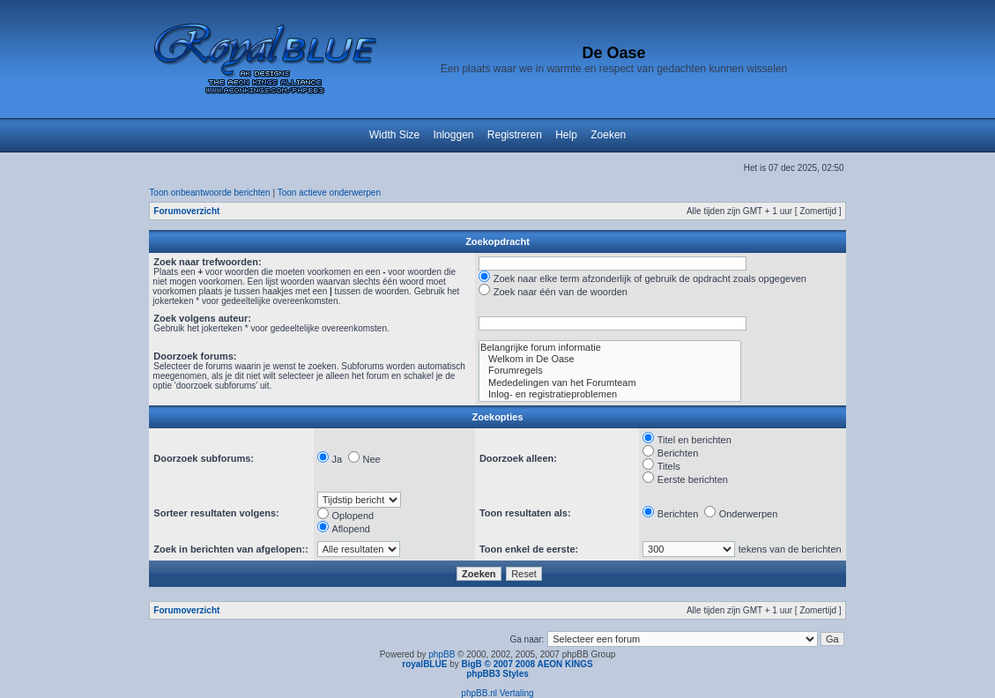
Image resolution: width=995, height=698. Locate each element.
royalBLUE (424, 664)
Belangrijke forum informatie (609, 347)
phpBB (441, 654)
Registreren (514, 135)
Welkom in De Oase (609, 359)
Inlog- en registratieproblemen (609, 394)
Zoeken (608, 135)
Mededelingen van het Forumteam (609, 383)
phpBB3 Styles (497, 674)
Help (566, 135)
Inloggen (453, 135)
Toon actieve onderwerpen (329, 192)
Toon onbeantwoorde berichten (209, 192)
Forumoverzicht (186, 211)
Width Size (394, 135)
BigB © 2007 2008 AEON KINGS (526, 664)
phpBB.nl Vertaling (497, 693)
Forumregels (609, 370)
